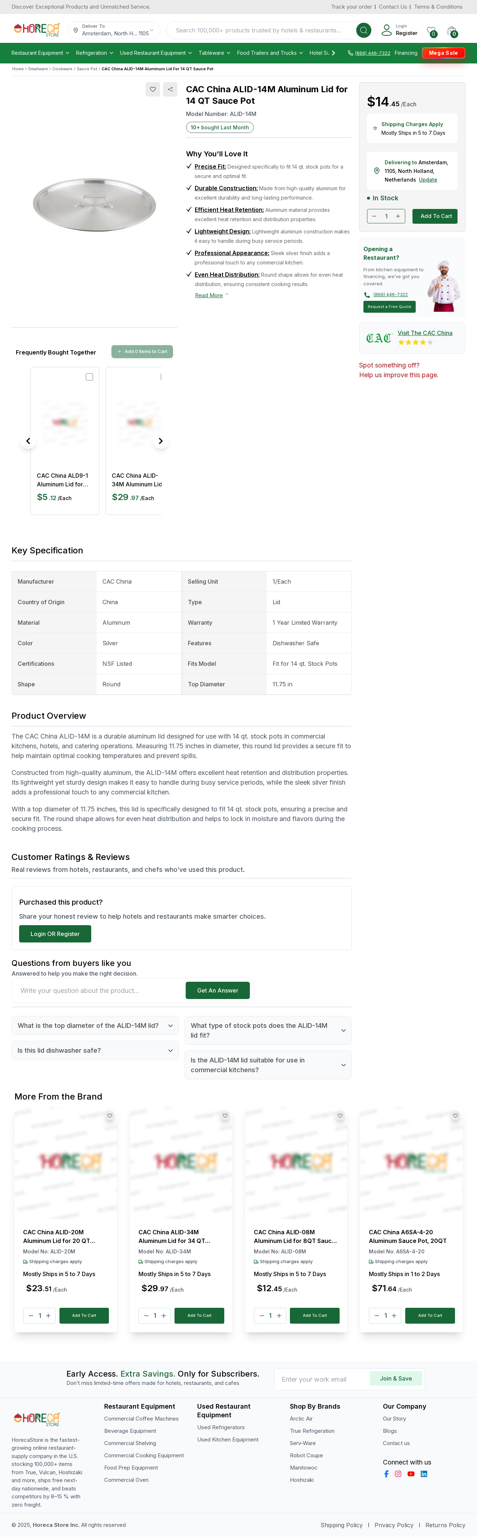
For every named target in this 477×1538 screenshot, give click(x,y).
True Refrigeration (312, 1432)
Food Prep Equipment (131, 1469)
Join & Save (396, 1379)
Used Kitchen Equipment (228, 1440)
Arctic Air (301, 1420)
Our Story (394, 1420)
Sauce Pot (87, 68)
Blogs (390, 1432)
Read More (212, 295)
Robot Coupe (306, 1456)
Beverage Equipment (130, 1432)
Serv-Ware (303, 1444)
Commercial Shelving (130, 1444)
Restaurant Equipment (41, 53)
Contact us (396, 1444)
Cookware (62, 68)
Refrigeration (95, 53)
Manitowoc (304, 1469)
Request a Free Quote (389, 306)
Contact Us (393, 6)
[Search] (363, 30)
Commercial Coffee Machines (141, 1420)
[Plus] (48, 1316)
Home (18, 68)
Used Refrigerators (221, 1428)
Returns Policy (445, 1526)
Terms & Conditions (438, 6)
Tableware (215, 53)
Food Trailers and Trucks (270, 53)
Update (428, 180)
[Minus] (31, 1316)
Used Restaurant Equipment (156, 53)
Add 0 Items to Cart (142, 351)
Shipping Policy (342, 1526)
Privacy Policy (394, 1526)
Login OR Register (55, 933)
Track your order (351, 6)
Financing (406, 53)
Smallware (38, 68)
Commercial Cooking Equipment (144, 1456)
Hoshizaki (302, 1481)
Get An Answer (217, 990)
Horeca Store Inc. (57, 1526)
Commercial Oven (126, 1481)
